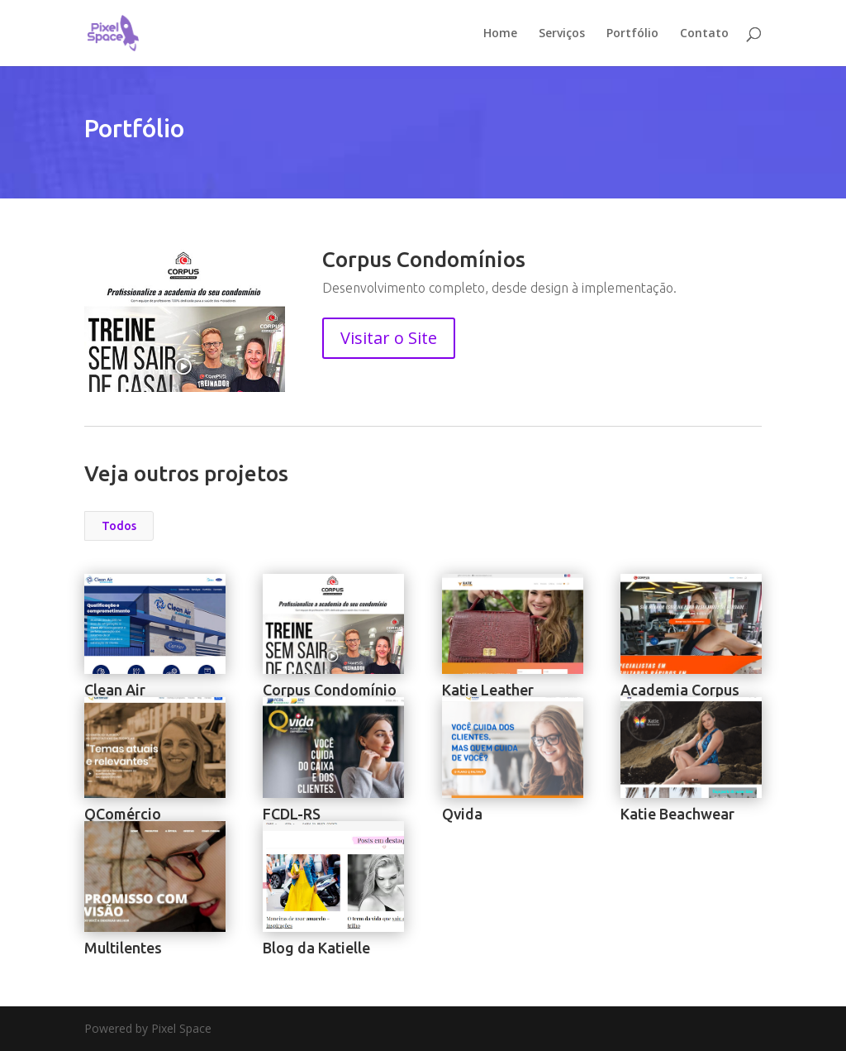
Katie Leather (487, 689)
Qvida (461, 813)
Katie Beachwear (677, 813)
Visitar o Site (388, 338)
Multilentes (123, 947)
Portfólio (632, 34)
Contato (704, 34)
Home (500, 34)
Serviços (562, 34)
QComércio (122, 813)
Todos (119, 526)
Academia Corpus (679, 689)
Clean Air (114, 689)
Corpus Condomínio (330, 689)
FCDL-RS (292, 813)
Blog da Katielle (316, 947)
